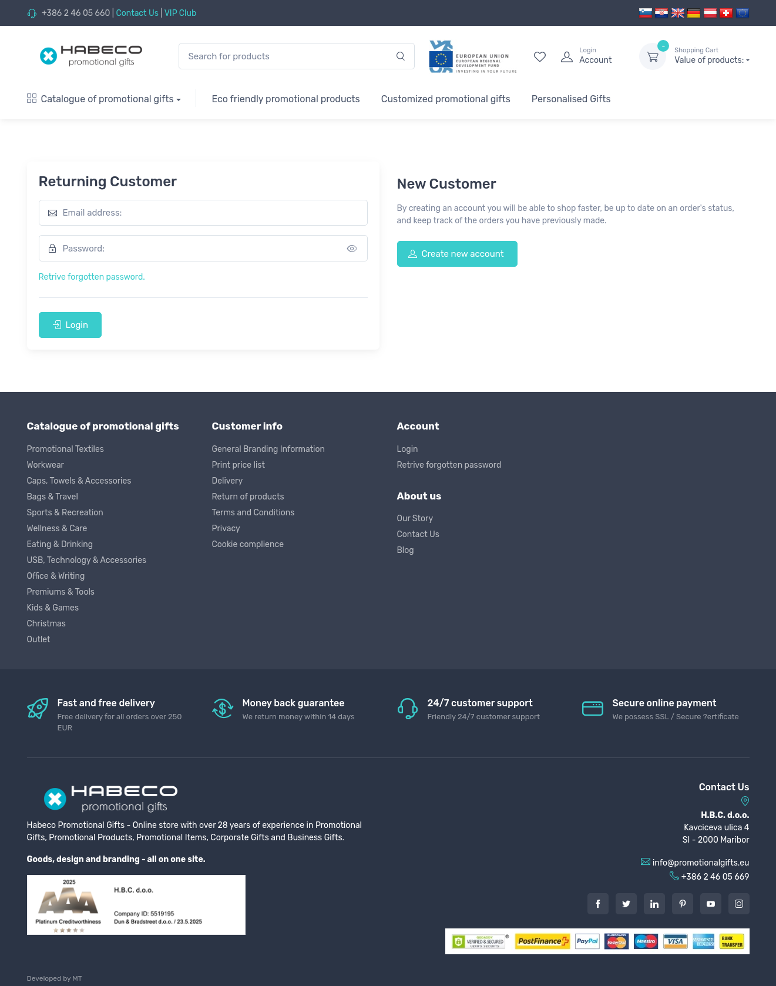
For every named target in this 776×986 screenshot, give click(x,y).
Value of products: (711, 56)
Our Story (415, 519)
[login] (589, 56)
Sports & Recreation (65, 513)
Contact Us (137, 13)
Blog (405, 550)
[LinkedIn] (654, 903)
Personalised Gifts (571, 99)
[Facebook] (598, 903)
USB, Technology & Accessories (87, 560)
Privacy (226, 529)
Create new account (456, 254)
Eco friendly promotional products (285, 99)
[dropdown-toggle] (652, 56)
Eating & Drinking (60, 544)
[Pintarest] (682, 903)
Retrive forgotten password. (92, 277)
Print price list (238, 465)
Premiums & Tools (61, 592)
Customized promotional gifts (445, 99)
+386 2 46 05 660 (76, 13)
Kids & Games (53, 608)
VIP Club (180, 13)
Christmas (46, 624)
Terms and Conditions (253, 513)
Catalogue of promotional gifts (100, 99)
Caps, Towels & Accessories (79, 481)
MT (77, 978)
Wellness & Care (57, 529)
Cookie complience (248, 544)
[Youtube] (710, 903)
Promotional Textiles (65, 449)
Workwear (45, 465)
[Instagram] (739, 903)
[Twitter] (626, 903)
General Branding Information (268, 449)
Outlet (39, 640)
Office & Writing (56, 576)
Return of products (248, 497)
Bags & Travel (52, 497)
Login (70, 325)
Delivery (227, 481)
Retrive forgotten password (449, 465)
